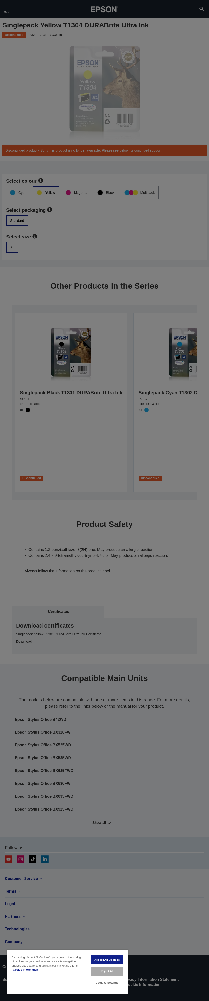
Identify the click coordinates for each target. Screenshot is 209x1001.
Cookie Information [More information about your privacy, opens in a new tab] (25, 969)
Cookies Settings (107, 982)
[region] (67, 972)
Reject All (107, 971)
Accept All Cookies (107, 959)
